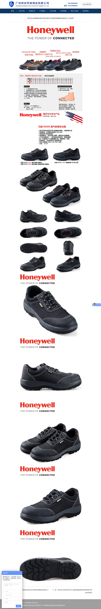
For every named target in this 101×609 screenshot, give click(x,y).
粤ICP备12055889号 (35, 605)
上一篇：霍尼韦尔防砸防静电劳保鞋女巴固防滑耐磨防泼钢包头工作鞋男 (29, 591)
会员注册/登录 (87, 4)
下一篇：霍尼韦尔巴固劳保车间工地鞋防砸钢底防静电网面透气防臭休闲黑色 (72, 591)
